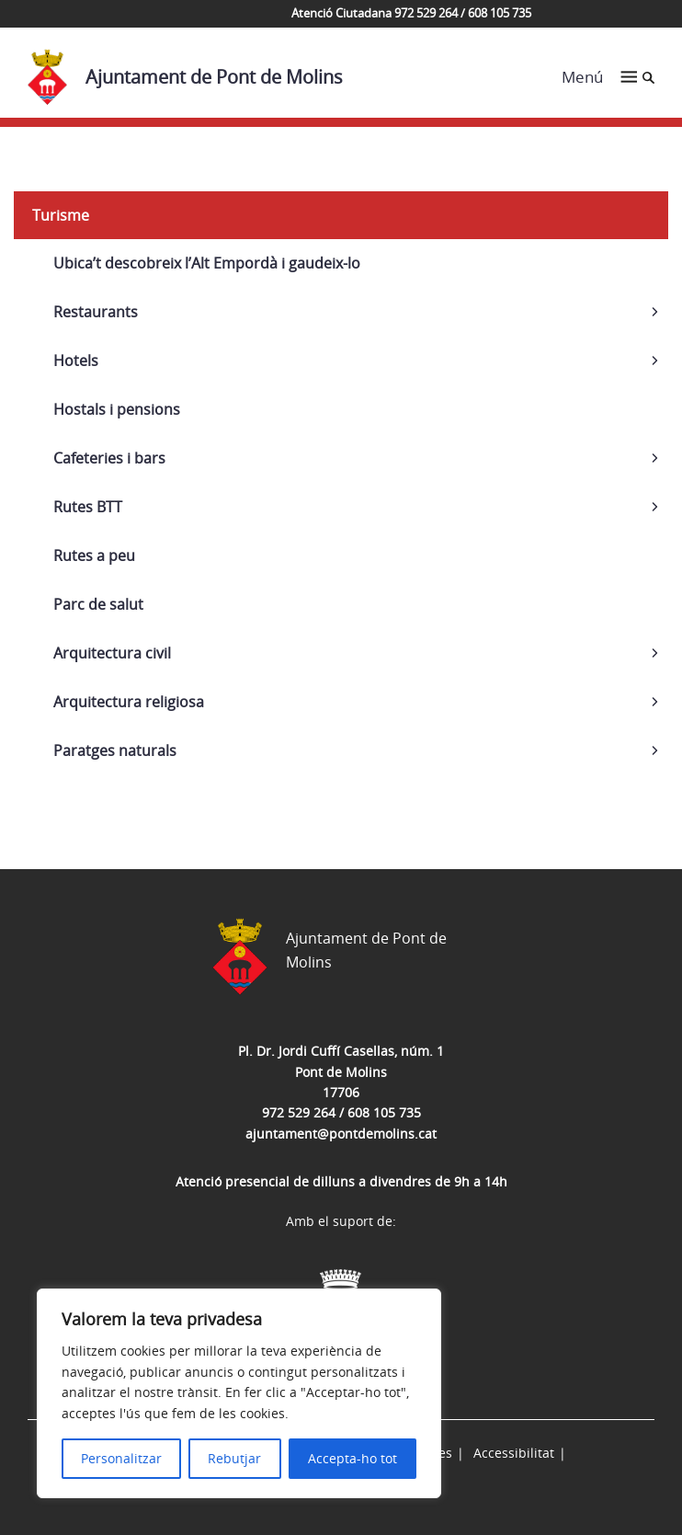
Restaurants (95, 312)
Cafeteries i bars (109, 458)
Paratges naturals (114, 750)
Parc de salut (98, 604)
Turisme (60, 215)
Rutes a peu (94, 555)
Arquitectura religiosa (128, 702)
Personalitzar (121, 1458)
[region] (239, 1393)
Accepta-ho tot (352, 1458)
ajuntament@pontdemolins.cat (341, 1133)
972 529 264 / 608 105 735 (341, 1112)
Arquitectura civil (112, 653)
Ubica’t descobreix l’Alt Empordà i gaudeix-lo (206, 263)
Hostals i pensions (116, 409)
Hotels (75, 360)
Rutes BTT (87, 507)
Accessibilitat (513, 1452)
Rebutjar (234, 1458)
